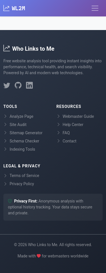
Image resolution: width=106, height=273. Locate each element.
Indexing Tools (19, 149)
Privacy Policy (18, 184)
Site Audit (15, 125)
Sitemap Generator (22, 133)
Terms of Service (21, 176)
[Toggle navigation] (95, 8)
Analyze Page (18, 117)
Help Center (70, 125)
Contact (67, 141)
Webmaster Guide (75, 117)
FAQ (63, 133)
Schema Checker (21, 141)
